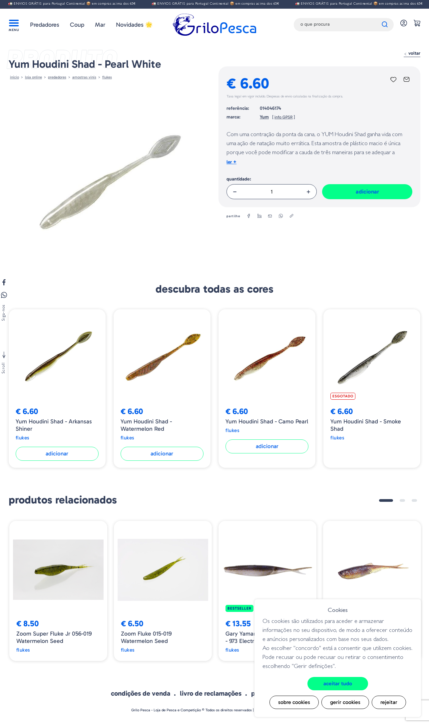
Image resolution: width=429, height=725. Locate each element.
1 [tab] (386, 500)
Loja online (33, 77)
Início (14, 77)
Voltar (412, 53)
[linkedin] (259, 216)
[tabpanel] (58, 591)
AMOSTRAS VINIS (84, 77)
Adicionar (367, 191)
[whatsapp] (280, 216)
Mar (100, 24)
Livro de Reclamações (210, 693)
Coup (77, 24)
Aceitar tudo (337, 683)
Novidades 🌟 (134, 24)
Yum (264, 117)
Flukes (107, 77)
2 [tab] (402, 500)
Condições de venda (140, 693)
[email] (270, 216)
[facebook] (248, 216)
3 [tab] (414, 500)
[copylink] (291, 216)
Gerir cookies (345, 702)
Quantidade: (238, 179)
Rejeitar (388, 702)
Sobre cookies (294, 702)
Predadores (44, 24)
